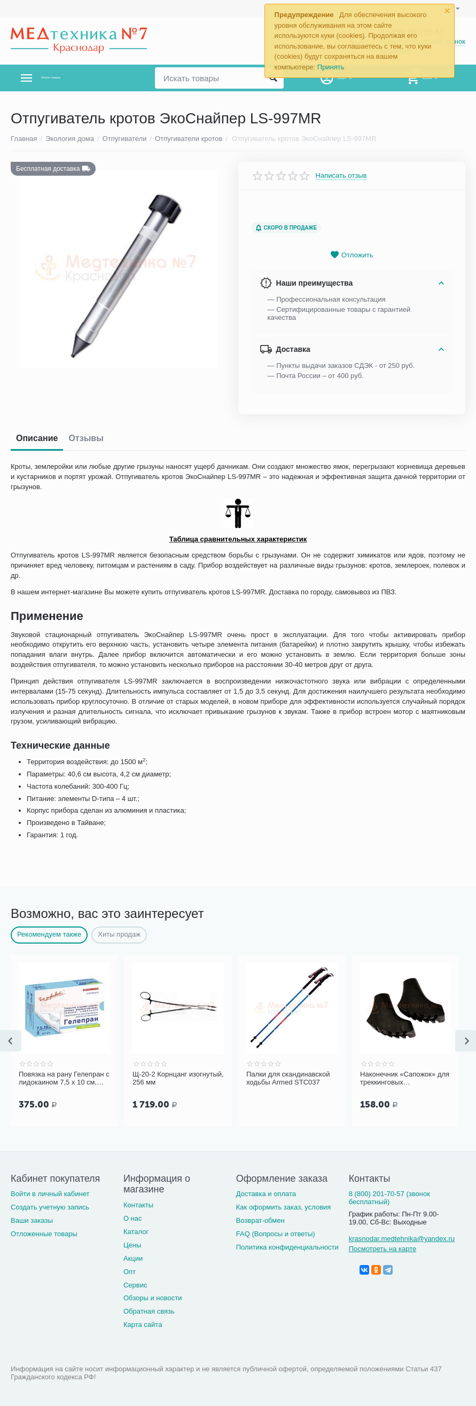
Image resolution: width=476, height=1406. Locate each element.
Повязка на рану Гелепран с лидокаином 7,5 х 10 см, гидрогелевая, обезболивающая (64, 1078)
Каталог (136, 1232)
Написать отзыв (341, 175)
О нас (132, 1218)
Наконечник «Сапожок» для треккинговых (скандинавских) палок (404, 1078)
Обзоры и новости (152, 1298)
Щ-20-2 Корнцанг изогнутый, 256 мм (178, 1078)
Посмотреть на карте (383, 1249)
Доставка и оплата (266, 1194)
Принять (331, 67)
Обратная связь (149, 1311)
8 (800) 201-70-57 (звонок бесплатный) (389, 1198)
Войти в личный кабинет (50, 1194)
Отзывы (85, 438)
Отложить (351, 255)
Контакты (138, 1205)
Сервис (135, 1285)
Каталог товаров (74, 78)
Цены (132, 1245)
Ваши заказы (32, 1220)
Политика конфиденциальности (287, 1247)
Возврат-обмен (260, 1220)
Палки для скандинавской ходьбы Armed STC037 (288, 1078)
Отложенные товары (44, 1234)
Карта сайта (142, 1325)
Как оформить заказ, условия (283, 1207)
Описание (37, 438)
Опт (129, 1272)
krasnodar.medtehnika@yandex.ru (402, 1239)
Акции (133, 1258)
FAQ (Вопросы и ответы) (275, 1234)
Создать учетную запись (50, 1207)
